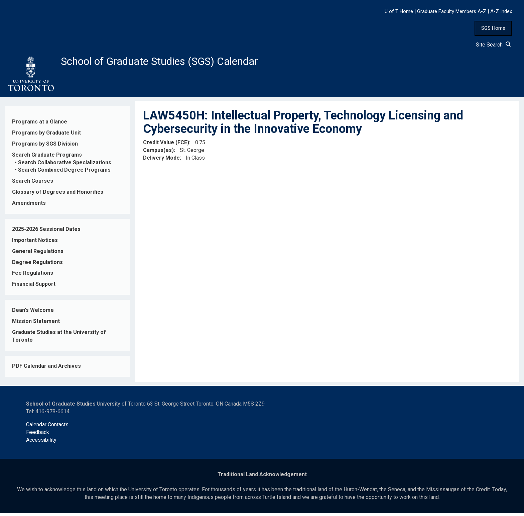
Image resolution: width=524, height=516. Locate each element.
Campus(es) (158, 153)
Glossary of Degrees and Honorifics (57, 194)
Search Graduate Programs (47, 157)
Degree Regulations (37, 265)
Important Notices (35, 243)
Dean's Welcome (33, 313)
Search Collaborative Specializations (64, 165)
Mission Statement (36, 324)
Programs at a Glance (39, 124)
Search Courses (32, 184)
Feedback (37, 435)
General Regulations (37, 254)
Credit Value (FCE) (166, 145)
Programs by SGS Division (45, 146)
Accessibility (41, 442)
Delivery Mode (161, 160)
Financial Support (33, 287)
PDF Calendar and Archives (46, 368)
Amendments (29, 205)
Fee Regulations (32, 276)
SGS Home (493, 28)
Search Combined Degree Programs (64, 173)
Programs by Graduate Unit (46, 135)
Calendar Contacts (47, 427)
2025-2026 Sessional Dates (46, 232)
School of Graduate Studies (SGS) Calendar (176, 63)
